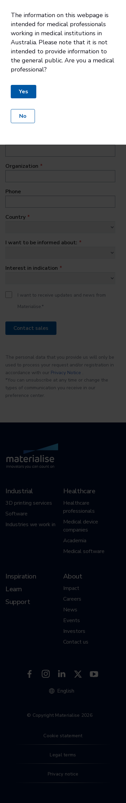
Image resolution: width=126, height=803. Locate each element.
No (23, 116)
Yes (23, 91)
